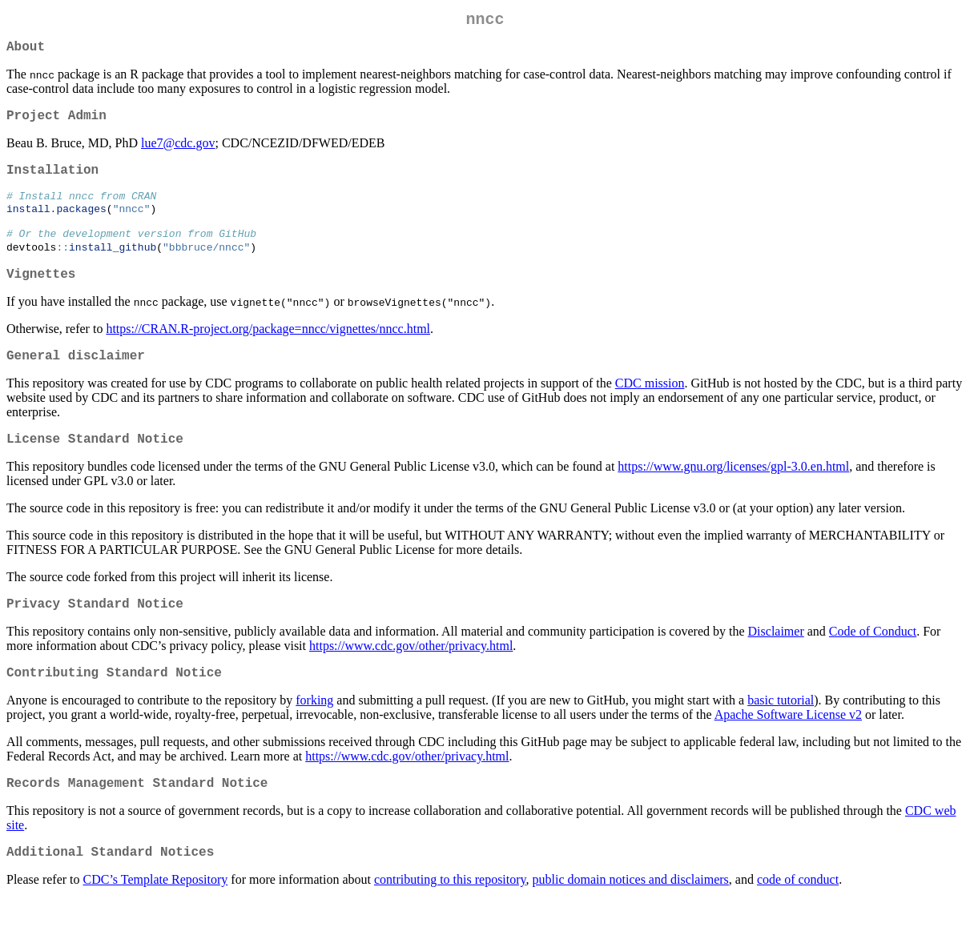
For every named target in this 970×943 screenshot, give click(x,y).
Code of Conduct (872, 665)
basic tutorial (780, 737)
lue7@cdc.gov (178, 152)
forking (314, 737)
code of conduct (798, 922)
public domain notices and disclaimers (631, 922)
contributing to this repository (450, 922)
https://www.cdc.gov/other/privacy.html (411, 679)
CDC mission (650, 410)
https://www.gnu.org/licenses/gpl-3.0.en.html (733, 497)
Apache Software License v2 (788, 751)
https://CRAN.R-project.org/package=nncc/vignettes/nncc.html (268, 352)
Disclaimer (776, 665)
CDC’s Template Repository (155, 922)
